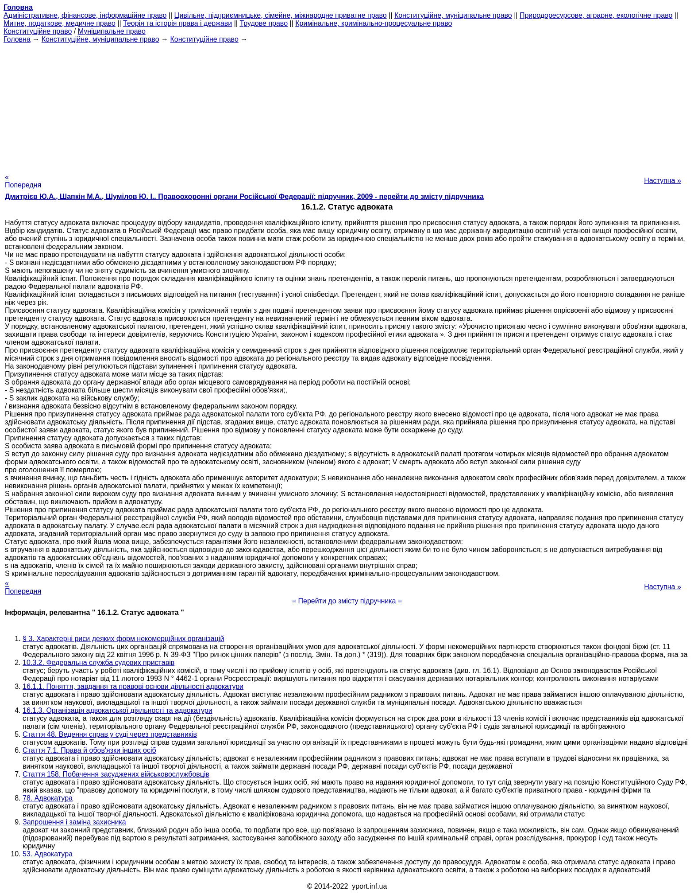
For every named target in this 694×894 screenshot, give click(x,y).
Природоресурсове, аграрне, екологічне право (596, 15)
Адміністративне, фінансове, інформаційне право (85, 15)
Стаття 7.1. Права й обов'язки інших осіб (89, 750)
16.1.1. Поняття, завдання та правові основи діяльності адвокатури (133, 686)
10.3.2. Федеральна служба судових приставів (98, 662)
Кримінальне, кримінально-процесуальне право (373, 23)
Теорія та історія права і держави (177, 23)
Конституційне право (38, 31)
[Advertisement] (347, 105)
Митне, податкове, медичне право (60, 23)
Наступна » (662, 180)
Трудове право (263, 23)
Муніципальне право (112, 31)
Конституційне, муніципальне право (453, 15)
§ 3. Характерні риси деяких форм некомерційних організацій (123, 638)
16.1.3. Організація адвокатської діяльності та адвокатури (117, 710)
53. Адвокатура (48, 854)
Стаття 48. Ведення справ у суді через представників (110, 734)
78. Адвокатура (48, 798)
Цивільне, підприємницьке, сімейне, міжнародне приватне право (280, 15)
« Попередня (23, 181)
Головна (17, 39)
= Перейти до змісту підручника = (347, 601)
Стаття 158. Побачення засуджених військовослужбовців (116, 774)
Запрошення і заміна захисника (74, 822)
